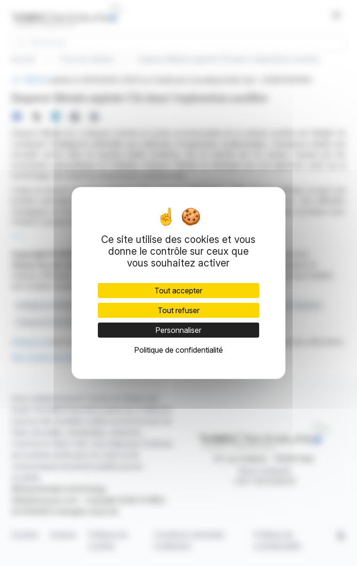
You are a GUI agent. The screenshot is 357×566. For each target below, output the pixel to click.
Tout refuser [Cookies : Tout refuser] (178, 310)
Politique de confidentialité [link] (178, 350)
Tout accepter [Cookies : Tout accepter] (178, 290)
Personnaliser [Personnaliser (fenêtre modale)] (178, 330)
